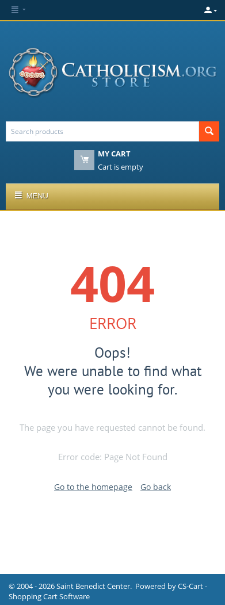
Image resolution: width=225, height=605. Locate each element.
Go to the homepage (93, 486)
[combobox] (102, 131)
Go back (155, 486)
